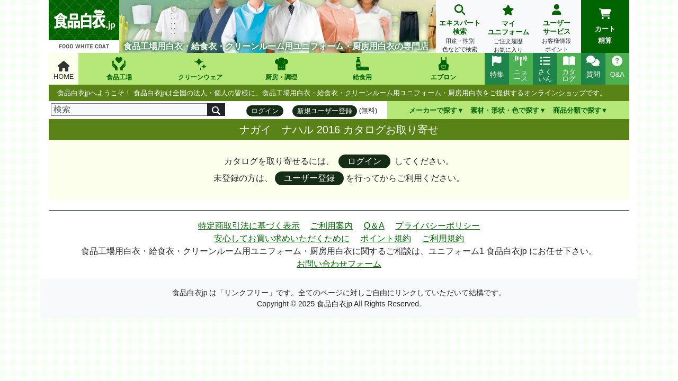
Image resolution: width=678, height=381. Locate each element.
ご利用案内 (331, 225)
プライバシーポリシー (437, 225)
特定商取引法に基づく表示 (249, 225)
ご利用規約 (443, 238)
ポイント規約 (385, 238)
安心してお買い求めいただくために (282, 238)
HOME (63, 70)
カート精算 (605, 26)
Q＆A (374, 225)
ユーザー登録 (309, 178)
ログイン (265, 111)
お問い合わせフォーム (339, 263)
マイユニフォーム (508, 30)
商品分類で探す (577, 110)
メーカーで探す (433, 110)
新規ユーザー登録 (324, 111)
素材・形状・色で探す (504, 110)
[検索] (129, 109)
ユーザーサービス (556, 29)
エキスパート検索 (460, 29)
